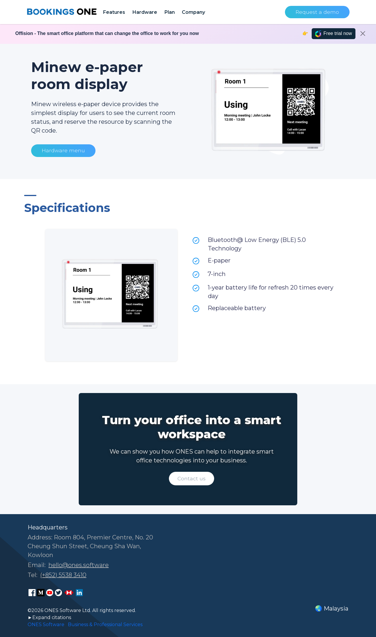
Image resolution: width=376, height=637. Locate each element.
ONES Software (46, 624)
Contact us (191, 478)
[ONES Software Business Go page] (69, 592)
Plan (169, 12)
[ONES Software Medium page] (40, 592)
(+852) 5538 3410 (63, 575)
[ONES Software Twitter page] (58, 592)
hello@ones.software (78, 565)
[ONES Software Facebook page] (32, 592)
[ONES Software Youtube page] (49, 592)
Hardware (144, 12)
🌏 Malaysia (331, 608)
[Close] (363, 33)
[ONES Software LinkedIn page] (79, 592)
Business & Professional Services (105, 624)
